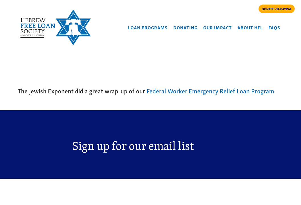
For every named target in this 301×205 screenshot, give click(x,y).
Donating (185, 27)
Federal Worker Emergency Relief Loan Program (210, 90)
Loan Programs (148, 27)
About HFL (250, 27)
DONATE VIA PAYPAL (277, 8)
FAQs (274, 27)
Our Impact (217, 27)
